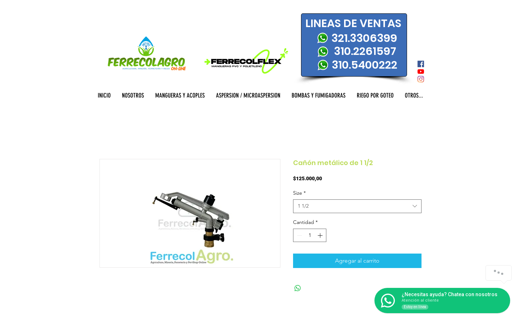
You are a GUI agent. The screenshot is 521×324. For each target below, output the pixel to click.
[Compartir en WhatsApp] (297, 288)
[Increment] (320, 235)
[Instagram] (421, 79)
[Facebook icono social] (421, 64)
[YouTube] (421, 71)
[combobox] (357, 206)
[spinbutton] (309, 235)
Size (299, 193)
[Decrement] (298, 235)
